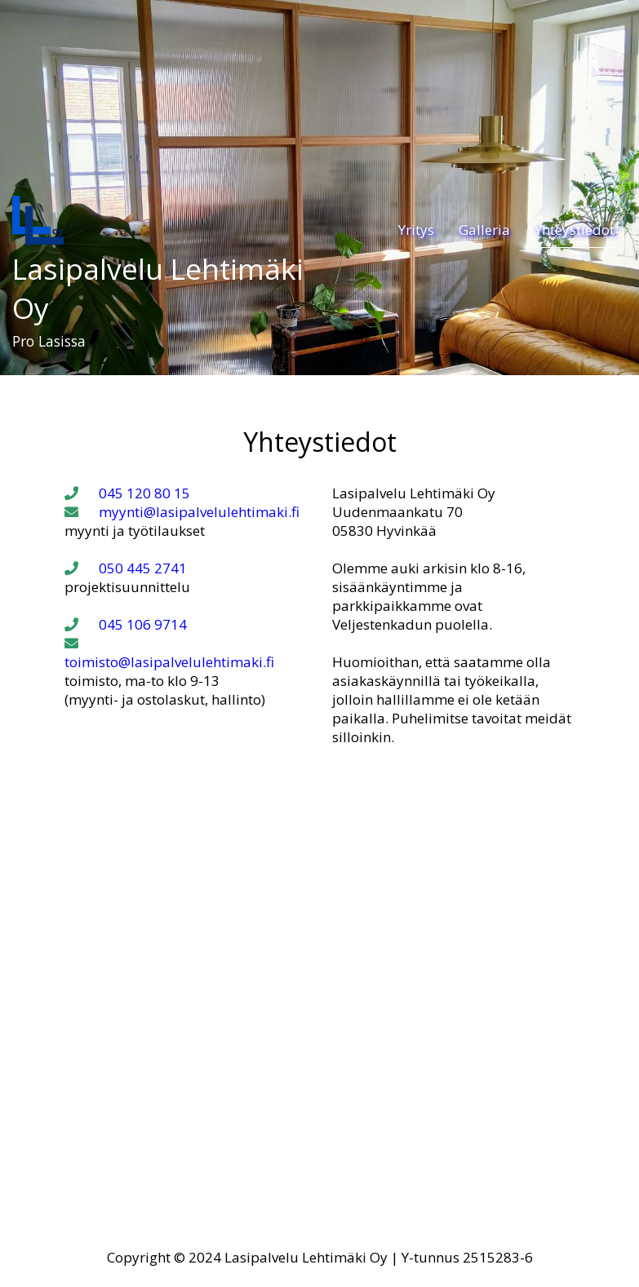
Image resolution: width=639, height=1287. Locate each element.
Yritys (416, 229)
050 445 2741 (125, 568)
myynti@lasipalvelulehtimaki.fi (182, 511)
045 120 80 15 (127, 493)
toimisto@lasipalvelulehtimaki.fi (169, 653)
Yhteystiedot (575, 229)
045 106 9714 (125, 624)
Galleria (484, 229)
